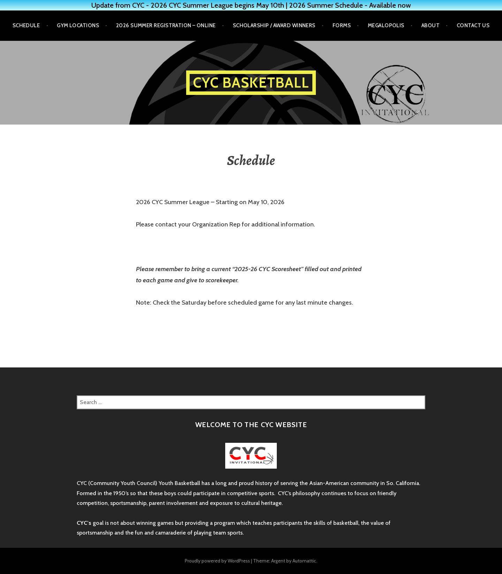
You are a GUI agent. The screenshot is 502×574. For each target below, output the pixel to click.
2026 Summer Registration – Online (166, 25)
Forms (342, 25)
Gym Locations (78, 25)
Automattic (304, 561)
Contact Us (473, 25)
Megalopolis (386, 25)
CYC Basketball (251, 82)
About (430, 25)
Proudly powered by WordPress (217, 561)
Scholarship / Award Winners (274, 25)
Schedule (26, 25)
